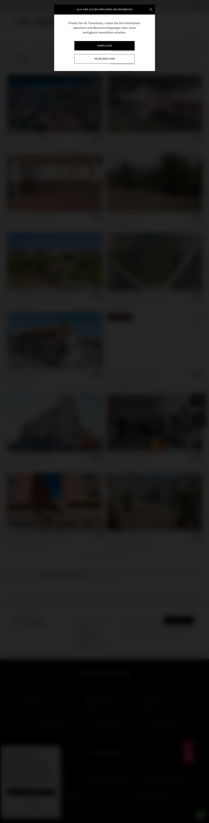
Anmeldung (104, 45)
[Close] (151, 9)
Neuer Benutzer (104, 59)
